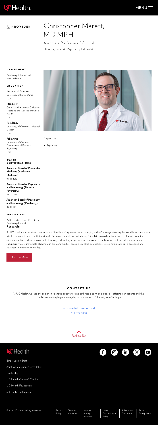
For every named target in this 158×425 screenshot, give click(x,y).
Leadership (12, 373)
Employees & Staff (16, 360)
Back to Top (79, 336)
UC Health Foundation (19, 385)
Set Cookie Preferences (18, 391)
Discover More (19, 257)
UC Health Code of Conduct (23, 379)
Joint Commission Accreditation (24, 366)
